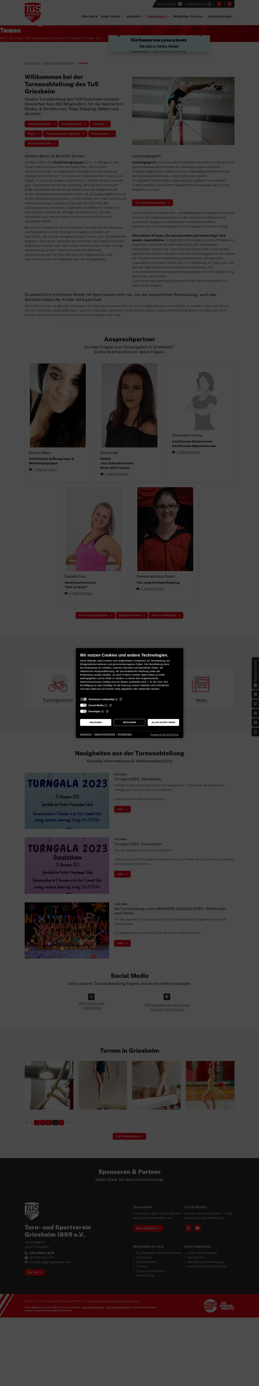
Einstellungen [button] (125, 734)
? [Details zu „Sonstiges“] (107, 711)
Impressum (86, 734)
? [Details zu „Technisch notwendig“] (120, 699)
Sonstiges (94, 711)
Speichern (129, 722)
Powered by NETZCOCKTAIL (164, 734)
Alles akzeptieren (163, 722)
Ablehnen (95, 722)
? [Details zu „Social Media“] (110, 705)
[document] (129, 674)
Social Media (96, 705)
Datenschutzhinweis (104, 734)
